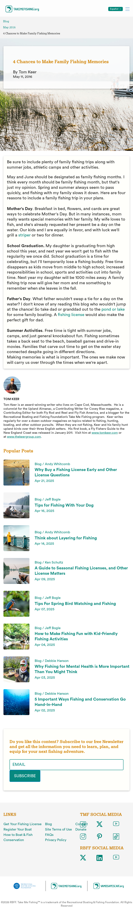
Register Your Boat (17, 829)
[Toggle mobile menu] (127, 9)
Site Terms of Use (58, 829)
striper (24, 235)
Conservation (13, 840)
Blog (6, 21)
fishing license (71, 315)
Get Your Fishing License (22, 824)
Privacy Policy (55, 840)
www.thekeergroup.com (24, 436)
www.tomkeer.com (105, 432)
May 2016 (9, 27)
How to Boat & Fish (18, 835)
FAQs (49, 835)
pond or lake (113, 309)
